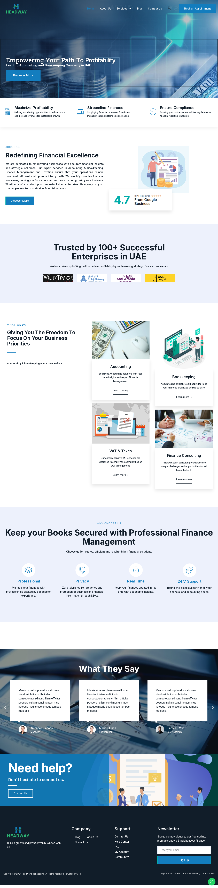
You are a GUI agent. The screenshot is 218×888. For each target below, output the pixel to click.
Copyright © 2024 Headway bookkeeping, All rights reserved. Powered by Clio (42, 877)
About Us (105, 9)
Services (124, 9)
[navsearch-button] (169, 8)
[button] (23, 711)
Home (91, 9)
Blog (140, 9)
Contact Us (155, 9)
